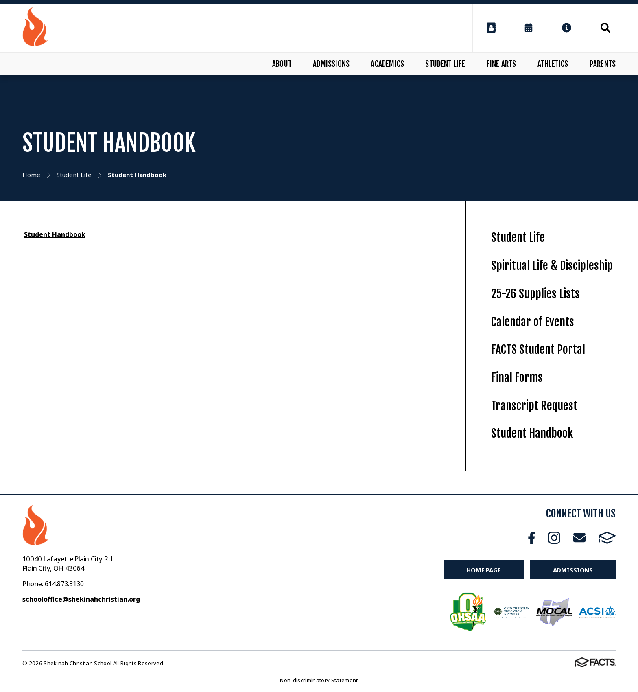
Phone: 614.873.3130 (53, 583)
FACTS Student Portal (538, 349)
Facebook (531, 538)
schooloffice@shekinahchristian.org (81, 599)
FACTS (607, 538)
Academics (387, 64)
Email (579, 538)
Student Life (445, 64)
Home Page (483, 570)
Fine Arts (501, 64)
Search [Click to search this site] (605, 28)
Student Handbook (54, 234)
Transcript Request (534, 406)
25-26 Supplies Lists (535, 294)
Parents (603, 64)
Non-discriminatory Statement (319, 680)
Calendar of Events (532, 322)
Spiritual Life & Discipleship (552, 265)
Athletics (552, 64)
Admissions (331, 64)
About (282, 64)
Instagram (554, 538)
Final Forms (517, 377)
